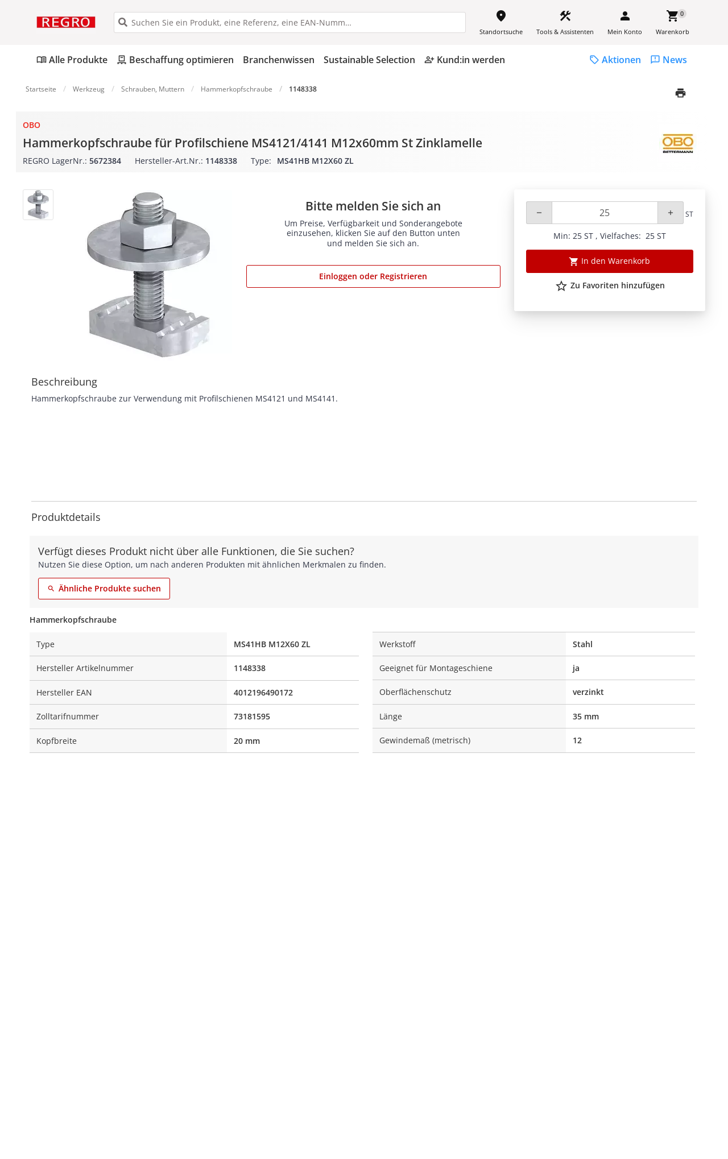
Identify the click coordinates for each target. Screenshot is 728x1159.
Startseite (41, 89)
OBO (31, 124)
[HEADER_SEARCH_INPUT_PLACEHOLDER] (290, 22)
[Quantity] (605, 212)
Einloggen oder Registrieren (373, 276)
